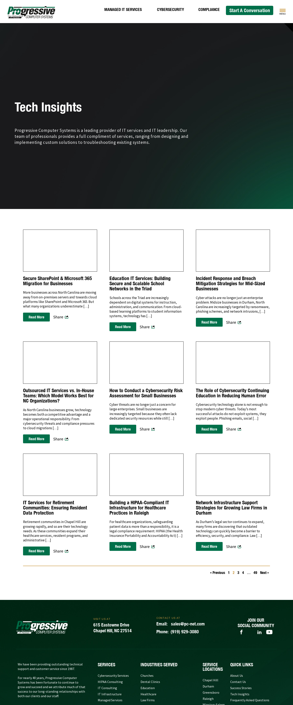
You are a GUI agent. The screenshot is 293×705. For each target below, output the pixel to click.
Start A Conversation (249, 10)
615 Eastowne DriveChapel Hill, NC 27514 (112, 627)
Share (58, 316)
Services (106, 664)
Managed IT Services (123, 9)
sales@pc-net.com (180, 624)
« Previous (217, 572)
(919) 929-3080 (177, 632)
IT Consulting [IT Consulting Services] (107, 688)
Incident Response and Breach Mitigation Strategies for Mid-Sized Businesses (230, 283)
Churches (147, 675)
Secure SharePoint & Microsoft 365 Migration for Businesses (57, 281)
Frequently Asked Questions (249, 700)
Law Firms (148, 700)
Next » (264, 572)
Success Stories (241, 688)
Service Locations (213, 666)
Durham (208, 686)
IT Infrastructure (110, 694)
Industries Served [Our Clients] (159, 664)
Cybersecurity (170, 9)
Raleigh (208, 699)
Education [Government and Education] (148, 688)
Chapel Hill (210, 680)
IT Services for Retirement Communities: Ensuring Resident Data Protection (55, 508)
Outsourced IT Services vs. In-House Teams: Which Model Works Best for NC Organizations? (58, 396)
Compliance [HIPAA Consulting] (209, 9)
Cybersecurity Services (113, 675)
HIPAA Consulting (110, 682)
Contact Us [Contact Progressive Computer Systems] (238, 682)
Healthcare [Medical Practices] (148, 694)
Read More (36, 317)
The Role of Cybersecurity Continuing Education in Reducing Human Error (232, 393)
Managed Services (110, 700)
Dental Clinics (150, 682)
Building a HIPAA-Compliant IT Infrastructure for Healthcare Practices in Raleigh (139, 508)
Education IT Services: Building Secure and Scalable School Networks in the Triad (140, 283)
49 (255, 572)
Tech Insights (239, 694)
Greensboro (211, 692)
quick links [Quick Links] (241, 664)
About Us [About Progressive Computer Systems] (236, 675)
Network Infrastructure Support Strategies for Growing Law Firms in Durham (231, 508)
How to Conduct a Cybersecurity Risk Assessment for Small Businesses (146, 393)
